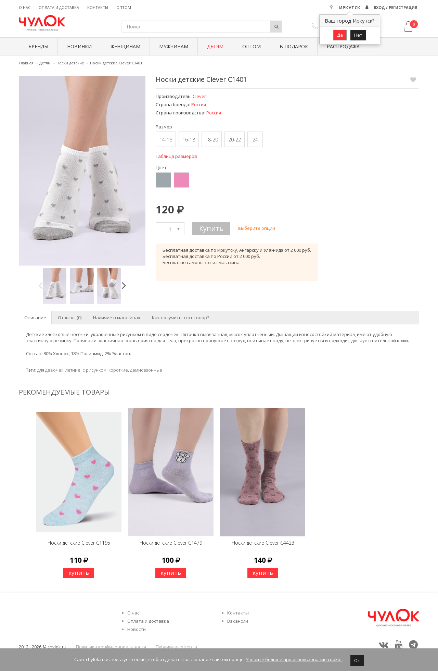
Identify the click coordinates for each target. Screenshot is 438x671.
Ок (357, 660)
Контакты (97, 7)
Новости (136, 629)
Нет (358, 35)
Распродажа (343, 46)
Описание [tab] (35, 317)
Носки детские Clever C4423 (263, 542)
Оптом (123, 7)
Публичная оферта (176, 647)
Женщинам (125, 46)
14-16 (165, 139)
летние (72, 370)
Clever (199, 96)
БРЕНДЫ (38, 46)
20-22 (234, 139)
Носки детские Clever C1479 (171, 542)
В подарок (294, 46)
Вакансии (237, 621)
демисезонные (146, 370)
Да (340, 35)
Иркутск (349, 7)
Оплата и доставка (59, 7)
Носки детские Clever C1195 (79, 542)
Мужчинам (173, 46)
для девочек (50, 370)
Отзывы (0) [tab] (69, 317)
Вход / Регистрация (395, 7)
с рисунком (94, 370)
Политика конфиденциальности (111, 647)
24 (255, 139)
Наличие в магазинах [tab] (116, 317)
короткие (118, 370)
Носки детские (70, 62)
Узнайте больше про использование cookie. (294, 659)
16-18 (188, 139)
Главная (26, 62)
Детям (215, 46)
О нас (24, 7)
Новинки (79, 46)
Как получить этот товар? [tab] (180, 317)
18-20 (211, 139)
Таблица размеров (176, 156)
